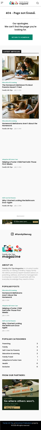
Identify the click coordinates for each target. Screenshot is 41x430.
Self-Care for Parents (9, 198)
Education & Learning (9, 82)
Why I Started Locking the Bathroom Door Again (18, 201)
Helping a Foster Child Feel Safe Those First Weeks (19, 163)
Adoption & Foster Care (10, 159)
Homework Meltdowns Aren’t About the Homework (19, 124)
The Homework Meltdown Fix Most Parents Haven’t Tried (17, 86)
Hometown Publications (23, 423)
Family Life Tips (7, 90)
